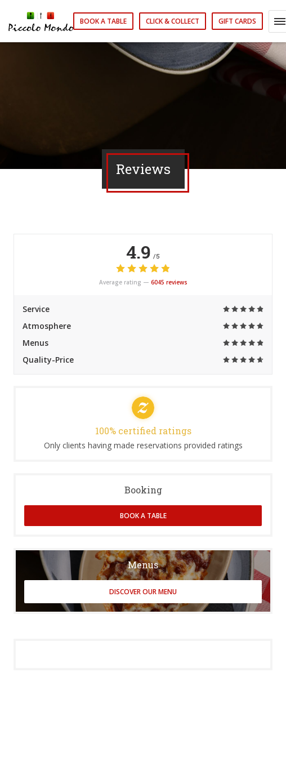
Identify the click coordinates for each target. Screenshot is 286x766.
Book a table (103, 21)
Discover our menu (143, 591)
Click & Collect (172, 21)
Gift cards (237, 21)
